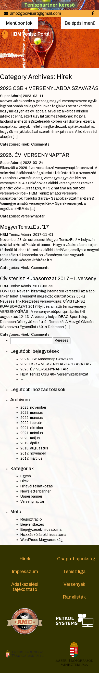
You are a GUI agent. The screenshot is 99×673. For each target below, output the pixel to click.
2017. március (31, 458)
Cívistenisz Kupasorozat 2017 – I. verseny (48, 278)
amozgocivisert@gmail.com (35, 13)
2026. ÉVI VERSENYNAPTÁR (34, 155)
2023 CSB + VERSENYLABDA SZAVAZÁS (49, 88)
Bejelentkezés (32, 524)
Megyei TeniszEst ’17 (24, 227)
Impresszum (25, 571)
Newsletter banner (35, 491)
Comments (40, 144)
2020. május (30, 438)
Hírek (25, 144)
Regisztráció (31, 519)
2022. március (31, 418)
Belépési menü (79, 25)
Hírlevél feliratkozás (36, 486)
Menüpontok (19, 23)
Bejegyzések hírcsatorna (40, 530)
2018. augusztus (34, 448)
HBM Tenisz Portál (30, 34)
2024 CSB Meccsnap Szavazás (46, 359)
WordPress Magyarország (41, 540)
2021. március (31, 433)
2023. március (31, 413)
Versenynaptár (32, 216)
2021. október (31, 428)
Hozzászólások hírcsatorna (43, 535)
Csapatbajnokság (76, 558)
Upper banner (31, 496)
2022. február (31, 423)
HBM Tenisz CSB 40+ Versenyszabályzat (54, 374)
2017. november (33, 453)
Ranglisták (74, 597)
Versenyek (74, 584)
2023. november (33, 407)
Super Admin (10, 96)
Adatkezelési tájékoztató (24, 587)
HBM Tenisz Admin (15, 235)
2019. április (30, 443)
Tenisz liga (74, 571)
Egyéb (25, 476)
